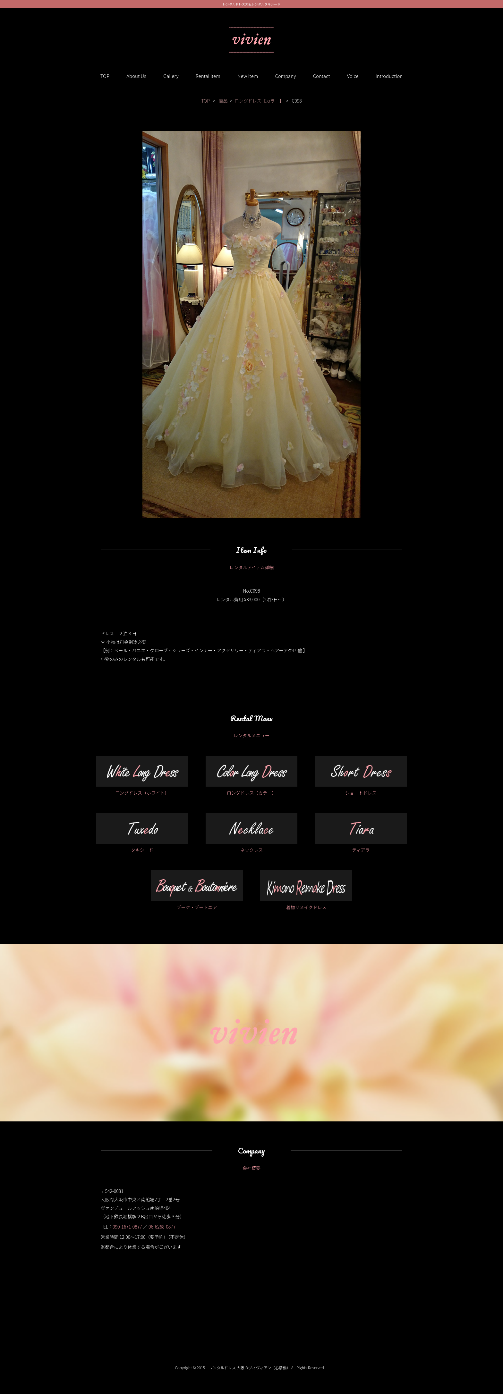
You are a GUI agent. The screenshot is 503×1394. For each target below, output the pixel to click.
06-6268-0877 (162, 1226)
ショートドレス (361, 776)
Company (285, 75)
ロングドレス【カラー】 (259, 100)
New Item (247, 75)
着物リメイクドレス (306, 890)
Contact (321, 75)
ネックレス (252, 833)
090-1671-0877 (127, 1226)
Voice (353, 75)
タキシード (142, 833)
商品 (222, 100)
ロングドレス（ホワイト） (142, 776)
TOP (104, 75)
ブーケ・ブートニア (197, 890)
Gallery (171, 75)
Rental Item (208, 75)
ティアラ (361, 833)
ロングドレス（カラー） (252, 776)
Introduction (389, 75)
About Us (136, 75)
